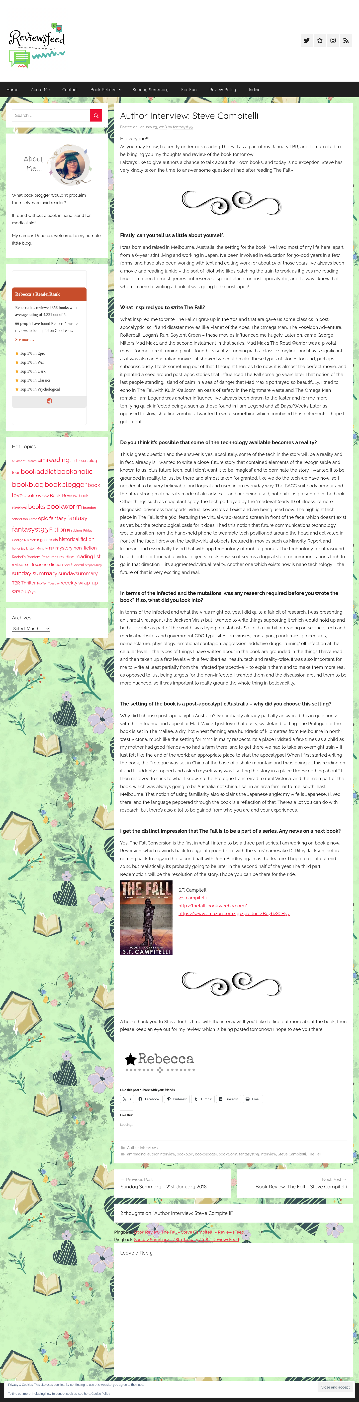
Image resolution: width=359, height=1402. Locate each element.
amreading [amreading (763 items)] (53, 459)
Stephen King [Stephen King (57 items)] (93, 564)
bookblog (185, 1154)
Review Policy (222, 89)
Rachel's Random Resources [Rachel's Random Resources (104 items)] (35, 557)
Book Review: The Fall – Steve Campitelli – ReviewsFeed (189, 1232)
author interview (161, 1154)
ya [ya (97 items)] (34, 592)
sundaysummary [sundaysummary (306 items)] (78, 573)
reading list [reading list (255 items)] (88, 557)
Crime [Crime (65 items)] (33, 519)
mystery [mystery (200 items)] (64, 548)
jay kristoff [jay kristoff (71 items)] (28, 548)
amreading (136, 1154)
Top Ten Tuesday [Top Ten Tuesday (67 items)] (48, 583)
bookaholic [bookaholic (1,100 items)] (75, 471)
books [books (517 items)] (36, 506)
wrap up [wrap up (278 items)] (21, 591)
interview (268, 1154)
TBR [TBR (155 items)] (16, 582)
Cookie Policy (100, 1394)
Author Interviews (142, 1147)
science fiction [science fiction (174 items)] (49, 564)
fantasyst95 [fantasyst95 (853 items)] (30, 529)
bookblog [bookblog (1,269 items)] (28, 484)
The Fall (314, 1154)
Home (12, 89)
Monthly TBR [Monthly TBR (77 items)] (45, 548)
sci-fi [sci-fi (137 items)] (29, 564)
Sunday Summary (151, 89)
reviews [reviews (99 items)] (18, 565)
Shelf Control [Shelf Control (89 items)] (74, 565)
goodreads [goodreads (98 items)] (49, 540)
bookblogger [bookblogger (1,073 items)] (66, 484)
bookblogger (206, 1154)
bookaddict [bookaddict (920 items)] (38, 471)
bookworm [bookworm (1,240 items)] (64, 506)
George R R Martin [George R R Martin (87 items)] (25, 540)
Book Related (106, 89)
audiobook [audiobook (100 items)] (79, 461)
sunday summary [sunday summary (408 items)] (34, 573)
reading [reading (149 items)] (67, 556)
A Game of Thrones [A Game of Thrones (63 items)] (24, 461)
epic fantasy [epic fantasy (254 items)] (52, 518)
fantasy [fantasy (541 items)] (77, 518)
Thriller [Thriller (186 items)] (28, 582)
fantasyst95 (183, 127)
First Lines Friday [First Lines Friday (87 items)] (79, 530)
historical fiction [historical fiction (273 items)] (76, 539)
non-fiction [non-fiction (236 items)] (85, 548)
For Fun (189, 89)
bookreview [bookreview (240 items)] (36, 495)
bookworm (228, 1154)
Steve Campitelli (292, 1154)
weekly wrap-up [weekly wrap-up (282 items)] (79, 583)
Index (254, 89)
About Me (40, 89)
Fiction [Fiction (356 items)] (57, 530)
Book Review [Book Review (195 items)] (64, 495)
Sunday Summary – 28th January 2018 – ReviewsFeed (186, 1239)
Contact (70, 89)
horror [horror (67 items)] (16, 548)
